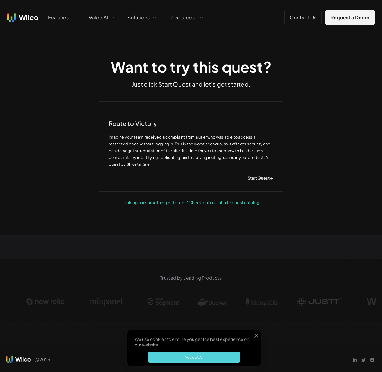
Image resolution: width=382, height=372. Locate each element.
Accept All (194, 357)
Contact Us (303, 17)
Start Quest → (260, 178)
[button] (62, 17)
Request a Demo (350, 17)
